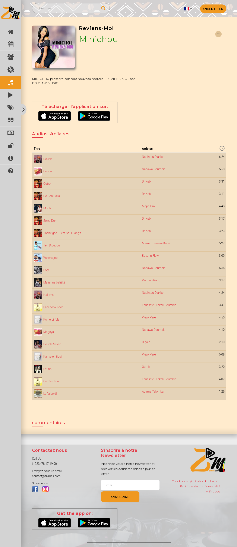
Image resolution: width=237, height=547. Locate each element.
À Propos (213, 491)
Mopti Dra (148, 206)
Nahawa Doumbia (153, 169)
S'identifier (213, 9)
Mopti (47, 208)
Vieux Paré (149, 317)
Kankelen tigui (52, 356)
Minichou (98, 39)
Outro (47, 183)
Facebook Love (53, 307)
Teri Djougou (51, 245)
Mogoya (48, 332)
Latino (47, 369)
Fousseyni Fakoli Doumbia (159, 305)
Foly (46, 270)
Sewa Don (50, 220)
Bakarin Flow (150, 255)
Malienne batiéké (54, 282)
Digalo (146, 342)
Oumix (146, 367)
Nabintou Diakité (153, 156)
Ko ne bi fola (51, 319)
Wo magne (50, 257)
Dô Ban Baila (51, 196)
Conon (47, 171)
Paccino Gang (151, 280)
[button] (188, 8)
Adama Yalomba (153, 391)
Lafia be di (50, 393)
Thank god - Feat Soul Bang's (62, 233)
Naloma (48, 295)
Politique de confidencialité (200, 486)
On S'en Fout (51, 381)
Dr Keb (146, 181)
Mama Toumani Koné (156, 243)
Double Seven (52, 344)
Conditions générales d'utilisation (196, 481)
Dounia (48, 159)
